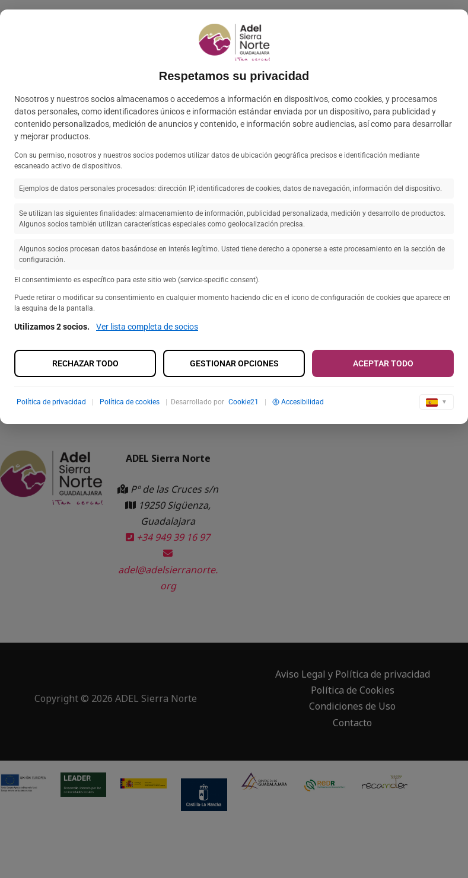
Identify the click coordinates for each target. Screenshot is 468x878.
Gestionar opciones (234, 363)
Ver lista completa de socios (147, 326)
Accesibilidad (298, 402)
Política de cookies (130, 402)
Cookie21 (243, 402)
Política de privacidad (51, 402)
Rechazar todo (85, 363)
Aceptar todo (383, 363)
